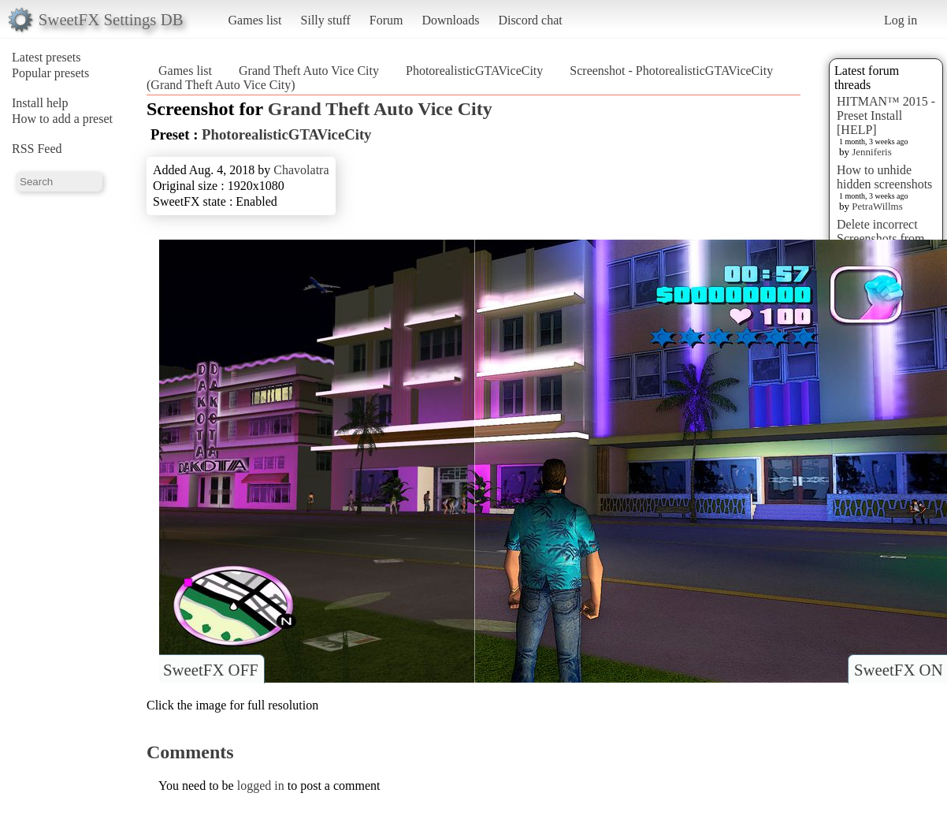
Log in (900, 20)
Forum (386, 20)
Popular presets (50, 73)
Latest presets (46, 57)
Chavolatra (301, 170)
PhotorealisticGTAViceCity (474, 70)
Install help (40, 103)
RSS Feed (37, 148)
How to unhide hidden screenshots (884, 177)
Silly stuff (326, 20)
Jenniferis (872, 152)
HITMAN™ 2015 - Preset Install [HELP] (886, 115)
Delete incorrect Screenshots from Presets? (881, 238)
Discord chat (530, 20)
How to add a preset (62, 118)
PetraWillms (877, 206)
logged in (260, 785)
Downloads (450, 20)
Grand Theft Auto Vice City (309, 70)
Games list (255, 20)
